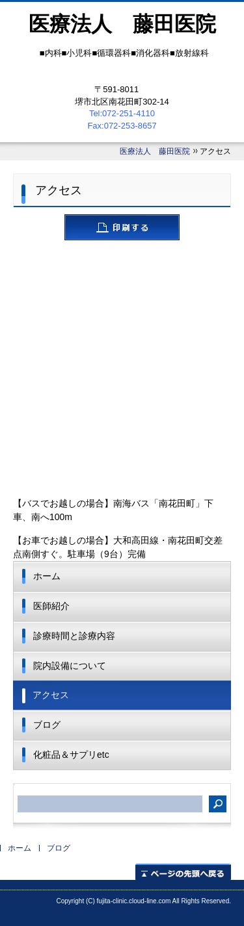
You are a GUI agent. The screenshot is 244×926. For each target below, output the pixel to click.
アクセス (51, 695)
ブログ (47, 725)
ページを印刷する (122, 227)
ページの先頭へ (183, 872)
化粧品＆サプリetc (71, 754)
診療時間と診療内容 (74, 636)
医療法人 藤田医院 (155, 151)
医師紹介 (51, 606)
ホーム (47, 576)
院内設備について (69, 665)
